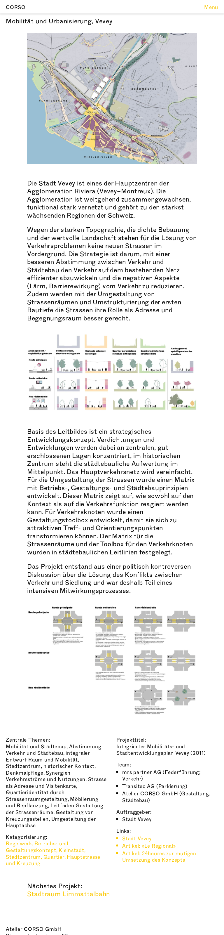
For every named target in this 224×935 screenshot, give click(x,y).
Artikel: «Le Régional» (149, 846)
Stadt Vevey (136, 838)
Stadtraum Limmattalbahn (68, 894)
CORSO (16, 7)
